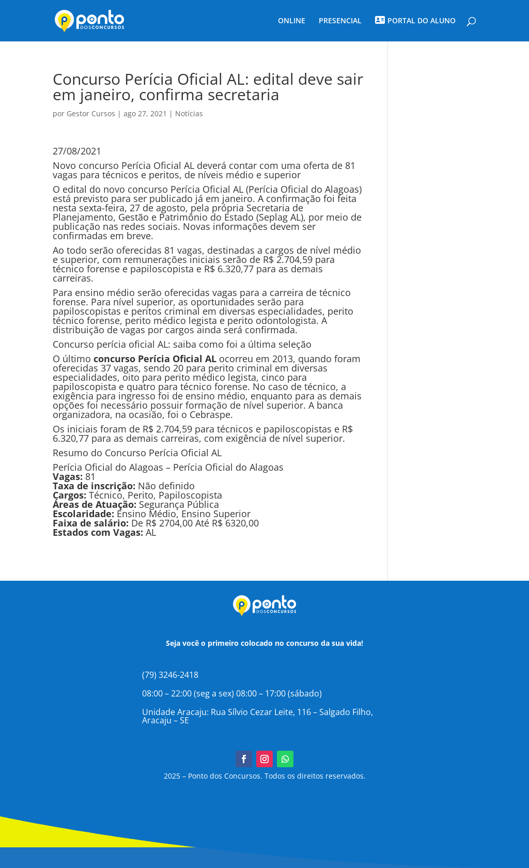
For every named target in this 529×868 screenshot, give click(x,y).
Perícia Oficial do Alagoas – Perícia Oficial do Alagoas (168, 467)
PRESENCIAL (340, 21)
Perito (140, 495)
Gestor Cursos (91, 113)
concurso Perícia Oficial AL (185, 189)
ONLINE (291, 21)
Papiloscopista (190, 495)
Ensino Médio (146, 513)
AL (151, 532)
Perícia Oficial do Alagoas (303, 189)
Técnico (105, 495)
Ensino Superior (216, 513)
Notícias (189, 113)
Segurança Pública (179, 504)
